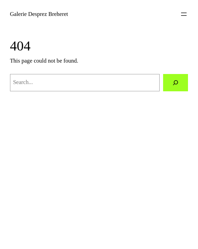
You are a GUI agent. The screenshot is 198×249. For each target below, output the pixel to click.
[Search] (175, 82)
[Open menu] (184, 14)
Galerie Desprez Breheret (39, 14)
